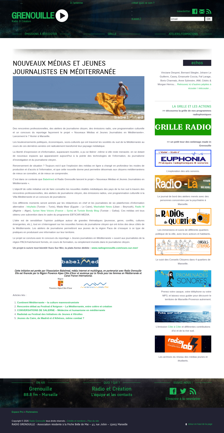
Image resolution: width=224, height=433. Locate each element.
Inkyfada (31, 206)
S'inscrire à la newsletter (183, 399)
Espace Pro (18, 412)
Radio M (139, 206)
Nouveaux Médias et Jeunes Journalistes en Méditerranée (64, 67)
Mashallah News (103, 206)
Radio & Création (21, 21)
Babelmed (48, 179)
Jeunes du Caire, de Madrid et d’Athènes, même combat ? (50, 318)
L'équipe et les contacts (111, 394)
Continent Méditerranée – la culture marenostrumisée (48, 302)
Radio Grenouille (37, 421)
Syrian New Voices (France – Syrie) (53, 210)
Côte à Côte (174, 326)
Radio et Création (111, 389)
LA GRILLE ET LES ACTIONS (183, 105)
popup (62, 15)
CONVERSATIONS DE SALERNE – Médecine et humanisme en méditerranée (61, 310)
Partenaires (32, 412)
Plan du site (93, 421)
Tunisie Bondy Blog (88, 210)
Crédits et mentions (76, 421)
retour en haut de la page (200, 424)
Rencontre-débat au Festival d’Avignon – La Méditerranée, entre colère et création (64, 306)
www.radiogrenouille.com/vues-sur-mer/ (115, 247)
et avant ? (136, 19)
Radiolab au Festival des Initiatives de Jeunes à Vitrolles (50, 314)
